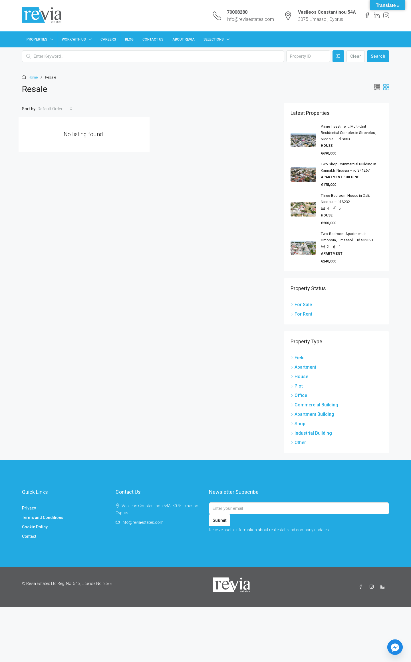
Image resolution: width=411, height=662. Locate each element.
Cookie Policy (35, 526)
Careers (108, 39)
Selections (214, 39)
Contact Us (153, 39)
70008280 (237, 12)
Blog (129, 39)
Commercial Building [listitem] (314, 404)
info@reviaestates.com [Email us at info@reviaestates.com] (143, 522)
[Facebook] (362, 586)
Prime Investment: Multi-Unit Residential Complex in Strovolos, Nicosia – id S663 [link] (348, 132)
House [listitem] (299, 376)
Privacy (29, 507)
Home (33, 77)
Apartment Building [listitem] (312, 414)
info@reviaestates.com (250, 19)
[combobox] (55, 109)
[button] (377, 87)
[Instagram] (373, 586)
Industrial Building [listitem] (311, 433)
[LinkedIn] (383, 586)
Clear (355, 56)
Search (378, 56)
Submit (220, 520)
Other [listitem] (298, 442)
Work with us (74, 39)
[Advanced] (338, 56)
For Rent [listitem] (301, 313)
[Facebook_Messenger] (395, 647)
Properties (37, 39)
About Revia (183, 39)
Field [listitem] (298, 357)
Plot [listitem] (297, 385)
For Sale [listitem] (301, 304)
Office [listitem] (299, 395)
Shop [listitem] (298, 423)
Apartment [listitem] (303, 367)
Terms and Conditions (42, 517)
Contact (29, 536)
